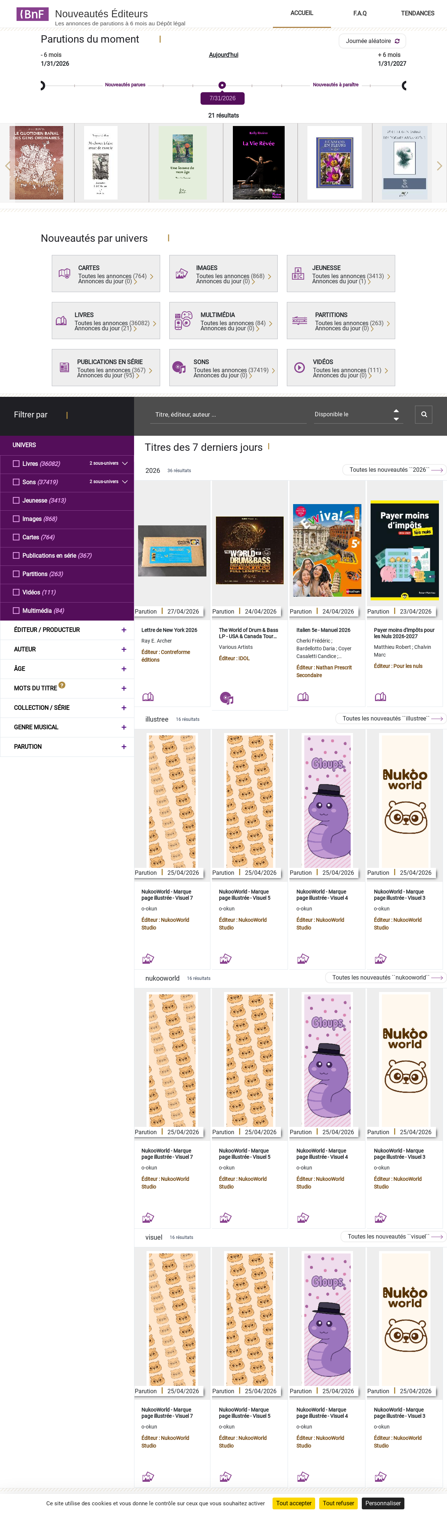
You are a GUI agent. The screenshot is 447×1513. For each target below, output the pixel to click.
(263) (56, 573)
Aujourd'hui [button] (223, 54)
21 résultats (223, 115)
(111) (48, 592)
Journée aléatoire (374, 41)
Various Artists (236, 647)
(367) (84, 555)
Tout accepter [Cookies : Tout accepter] (293, 1503)
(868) (50, 518)
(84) (58, 610)
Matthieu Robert (393, 647)
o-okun (149, 909)
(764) (47, 536)
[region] (223, 165)
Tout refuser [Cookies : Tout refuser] (338, 1503)
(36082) (49, 463)
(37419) (47, 481)
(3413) (57, 500)
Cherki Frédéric (313, 641)
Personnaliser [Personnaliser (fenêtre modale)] (383, 1503)
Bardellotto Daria (316, 648)
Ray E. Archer (156, 641)
